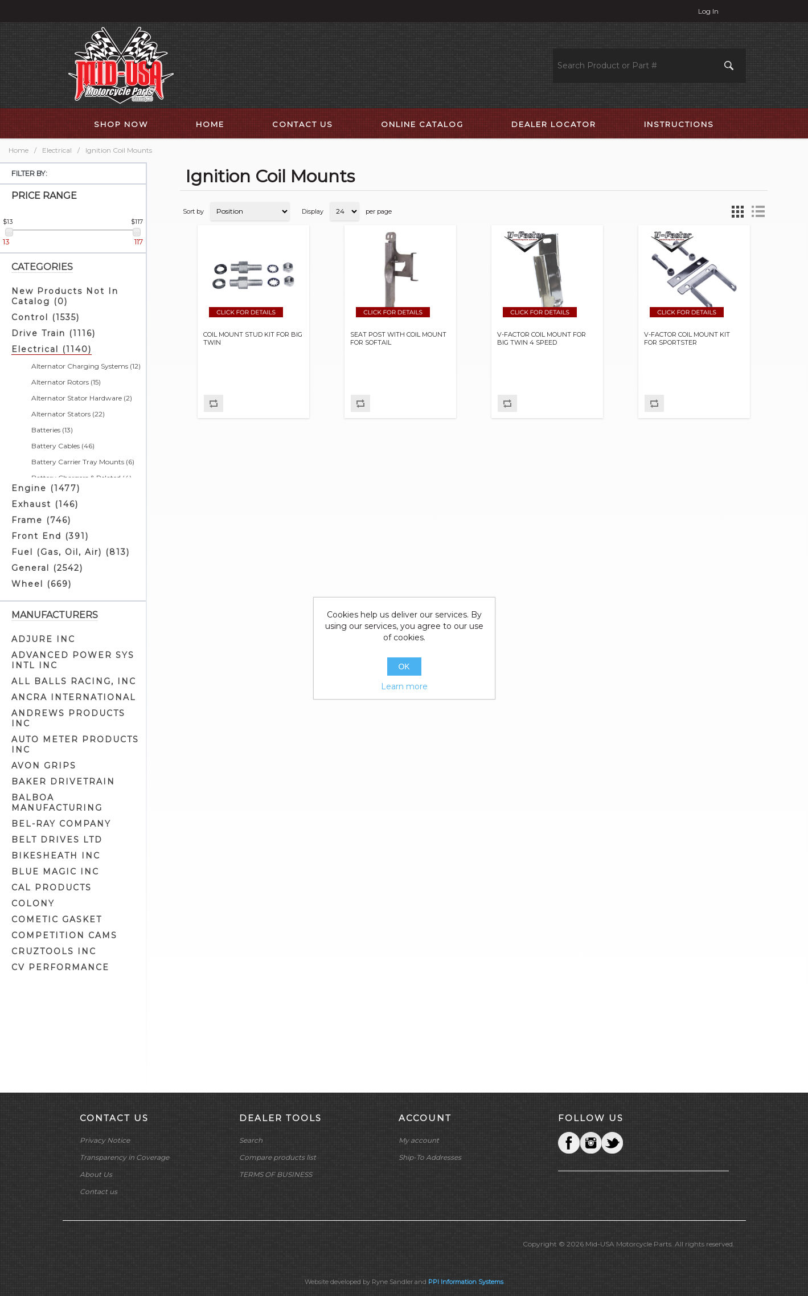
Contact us (98, 1191)
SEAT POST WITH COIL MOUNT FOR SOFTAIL (398, 338)
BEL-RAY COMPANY (61, 824)
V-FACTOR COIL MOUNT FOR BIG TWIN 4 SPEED (541, 338)
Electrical (57, 150)
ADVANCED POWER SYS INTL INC (72, 660)
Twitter (590, 1143)
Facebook (569, 1143)
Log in (708, 11)
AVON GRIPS (43, 766)
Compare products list (277, 1157)
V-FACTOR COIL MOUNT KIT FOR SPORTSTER (687, 338)
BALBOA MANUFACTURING (56, 802)
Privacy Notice (105, 1140)
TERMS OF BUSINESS (275, 1174)
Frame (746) (41, 520)
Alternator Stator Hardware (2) (81, 398)
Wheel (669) (41, 584)
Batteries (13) (52, 430)
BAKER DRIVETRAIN (63, 781)
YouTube (612, 1143)
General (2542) (47, 568)
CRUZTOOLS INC (53, 951)
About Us (96, 1174)
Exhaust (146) (45, 504)
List (758, 211)
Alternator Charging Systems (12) (86, 366)
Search (251, 1140)
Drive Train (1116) (53, 333)
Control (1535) (45, 317)
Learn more (404, 686)
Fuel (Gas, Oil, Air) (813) (70, 552)
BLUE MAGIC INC (55, 871)
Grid (737, 211)
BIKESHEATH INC (55, 856)
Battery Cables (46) (63, 445)
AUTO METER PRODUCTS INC (75, 744)
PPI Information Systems (465, 1282)
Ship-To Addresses (430, 1157)
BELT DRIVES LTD (56, 840)
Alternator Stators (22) (68, 414)
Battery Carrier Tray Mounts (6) (82, 461)
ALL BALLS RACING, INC (73, 681)
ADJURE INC (43, 639)
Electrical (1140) (51, 349)
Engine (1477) (45, 488)
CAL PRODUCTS (51, 887)
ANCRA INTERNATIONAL (73, 697)
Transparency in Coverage (124, 1157)
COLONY (33, 903)
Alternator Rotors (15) (66, 382)
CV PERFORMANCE (60, 967)
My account (419, 1140)
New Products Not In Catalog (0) (64, 296)
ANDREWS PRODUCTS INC (68, 718)
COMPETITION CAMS (64, 935)
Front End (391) (50, 536)
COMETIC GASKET (56, 919)
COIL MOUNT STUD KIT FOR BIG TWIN (252, 338)
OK (403, 666)
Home (18, 150)
